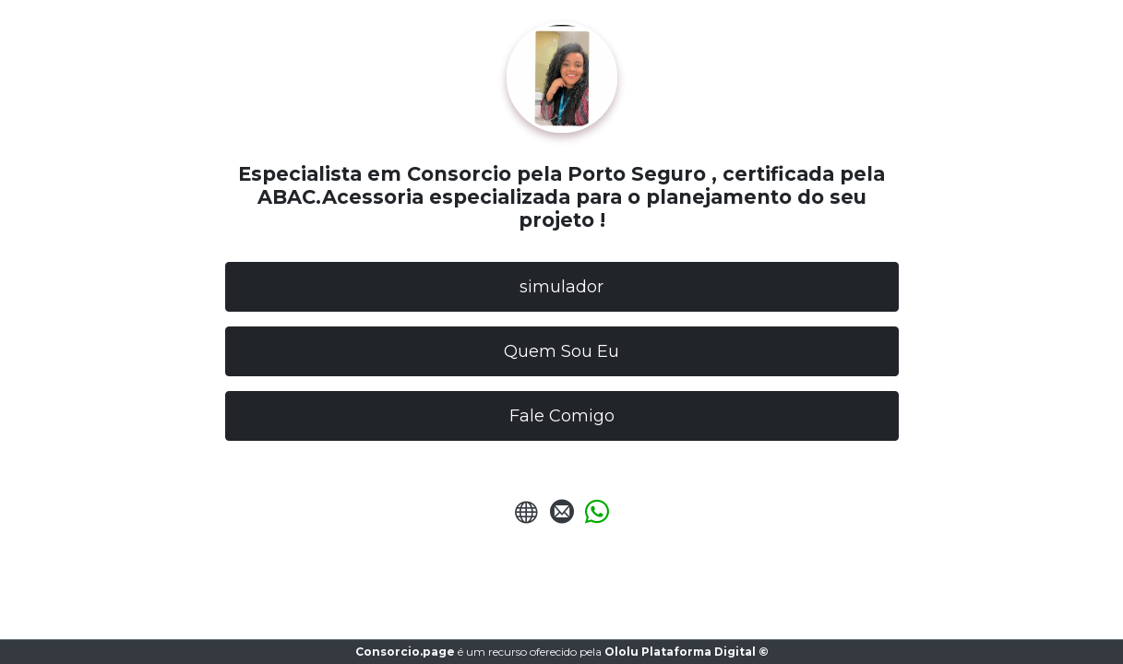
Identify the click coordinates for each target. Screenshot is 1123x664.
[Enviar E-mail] (562, 517)
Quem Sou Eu (561, 351)
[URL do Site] (527, 517)
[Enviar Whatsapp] (597, 517)
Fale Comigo (562, 416)
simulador (561, 287)
